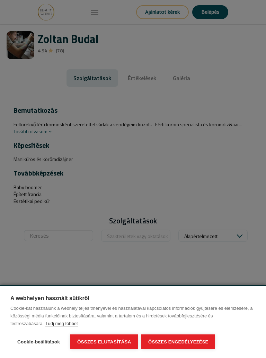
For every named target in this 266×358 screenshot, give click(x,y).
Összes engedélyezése (179, 341)
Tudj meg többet (61, 323)
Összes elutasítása (104, 341)
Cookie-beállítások (38, 341)
